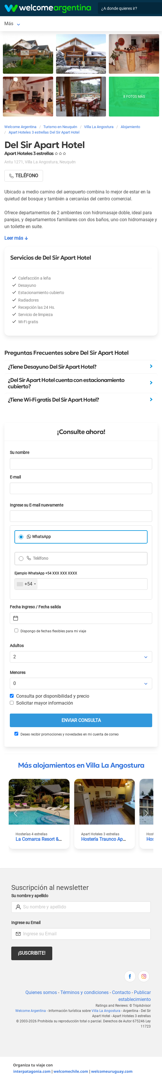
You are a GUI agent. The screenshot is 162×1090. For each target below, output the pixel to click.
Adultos (17, 645)
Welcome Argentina (30, 1011)
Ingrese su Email (25, 922)
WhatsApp (41, 536)
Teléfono (40, 558)
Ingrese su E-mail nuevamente (36, 505)
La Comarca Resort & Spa (42, 839)
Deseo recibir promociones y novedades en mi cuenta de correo (66, 734)
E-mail (15, 477)
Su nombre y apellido (29, 895)
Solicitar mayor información (41, 703)
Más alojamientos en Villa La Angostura (81, 765)
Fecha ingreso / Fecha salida (35, 607)
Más (8, 23)
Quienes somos (41, 992)
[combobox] (26, 584)
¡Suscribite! (31, 953)
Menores (17, 672)
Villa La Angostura (106, 1011)
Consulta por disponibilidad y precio (49, 696)
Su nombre (19, 452)
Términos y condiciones (84, 992)
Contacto (121, 992)
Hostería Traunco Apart (104, 839)
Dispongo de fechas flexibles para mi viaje (50, 631)
